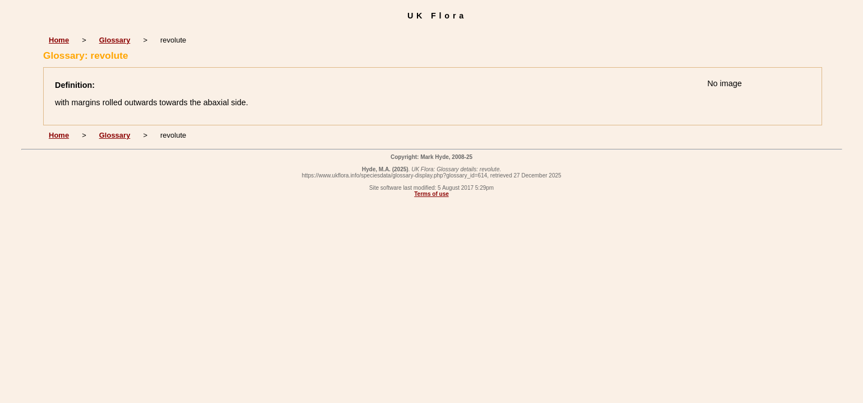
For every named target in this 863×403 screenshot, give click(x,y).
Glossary (115, 40)
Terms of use (431, 194)
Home (59, 40)
